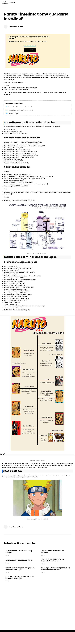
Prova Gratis (30, 50)
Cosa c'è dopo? (14, 113)
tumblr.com (42, 460)
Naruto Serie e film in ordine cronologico (21, 110)
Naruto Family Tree (21, 465)
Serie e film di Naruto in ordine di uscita (20, 107)
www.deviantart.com (42, 253)
